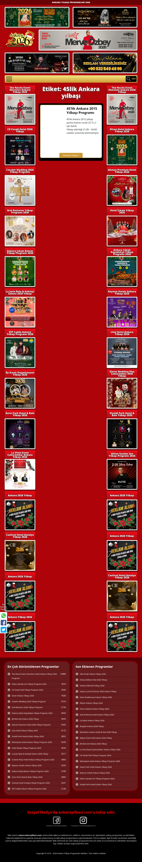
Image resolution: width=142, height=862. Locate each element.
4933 (63, 713)
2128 (63, 788)
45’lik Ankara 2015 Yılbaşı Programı (82, 110)
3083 (63, 777)
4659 (63, 719)
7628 (63, 695)
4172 (63, 730)
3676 (63, 748)
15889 (63, 674)
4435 (63, 724)
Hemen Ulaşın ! (71, 155)
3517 (63, 753)
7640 (63, 689)
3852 (63, 736)
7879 (63, 684)
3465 (63, 759)
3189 (63, 771)
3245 (63, 765)
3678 (63, 742)
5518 (63, 701)
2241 (63, 782)
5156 (63, 707)
